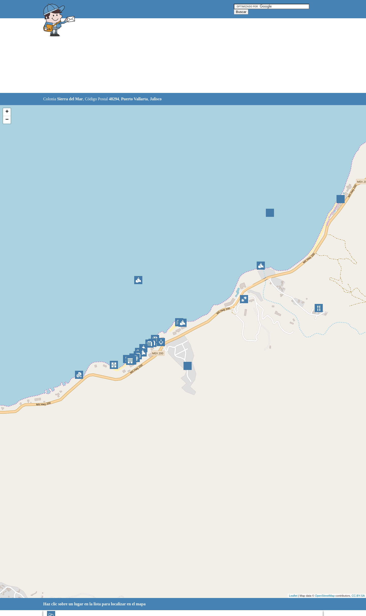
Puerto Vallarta (134, 99)
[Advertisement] (170, 55)
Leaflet (293, 595)
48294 (114, 99)
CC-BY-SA (358, 595)
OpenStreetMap (325, 595)
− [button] (7, 120)
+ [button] (7, 112)
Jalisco (156, 99)
